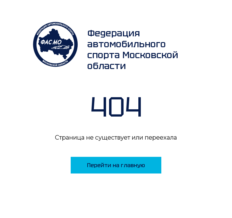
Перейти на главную (116, 165)
